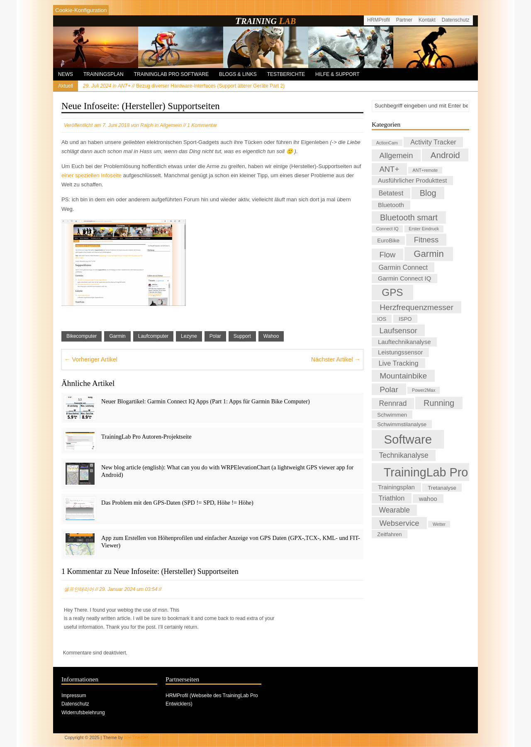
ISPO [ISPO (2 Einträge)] (405, 319)
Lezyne (189, 336)
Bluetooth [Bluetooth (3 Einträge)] (391, 205)
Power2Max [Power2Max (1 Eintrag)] (423, 390)
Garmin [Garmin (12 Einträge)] (428, 254)
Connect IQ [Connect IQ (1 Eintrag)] (387, 229)
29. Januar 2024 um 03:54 (128, 589)
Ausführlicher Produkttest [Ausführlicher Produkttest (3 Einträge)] (412, 180)
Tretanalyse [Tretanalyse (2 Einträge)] (442, 487)
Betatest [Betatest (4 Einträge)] (390, 193)
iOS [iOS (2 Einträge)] (381, 319)
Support (242, 336)
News (65, 74)
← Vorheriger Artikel (90, 359)
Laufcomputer (153, 336)
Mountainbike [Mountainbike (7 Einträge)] (403, 375)
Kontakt (427, 20)
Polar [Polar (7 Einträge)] (389, 389)
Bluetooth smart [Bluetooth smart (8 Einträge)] (409, 217)
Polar (215, 336)
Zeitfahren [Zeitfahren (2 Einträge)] (389, 534)
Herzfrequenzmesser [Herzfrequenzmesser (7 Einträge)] (416, 307)
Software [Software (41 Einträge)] (408, 439)
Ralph (146, 125)
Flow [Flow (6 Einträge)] (388, 254)
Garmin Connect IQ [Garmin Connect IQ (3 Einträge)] (404, 278)
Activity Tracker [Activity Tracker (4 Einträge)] (433, 142)
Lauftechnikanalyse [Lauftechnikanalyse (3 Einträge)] (404, 342)
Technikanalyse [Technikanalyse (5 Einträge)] (404, 456)
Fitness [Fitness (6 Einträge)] (426, 239)
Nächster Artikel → (335, 359)
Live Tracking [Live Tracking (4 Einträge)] (398, 363)
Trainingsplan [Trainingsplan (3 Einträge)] (396, 487)
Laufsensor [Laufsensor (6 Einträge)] (398, 330)
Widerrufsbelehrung (83, 712)
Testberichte (286, 74)
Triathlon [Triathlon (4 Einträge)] (391, 498)
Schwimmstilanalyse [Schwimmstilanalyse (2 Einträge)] (401, 424)
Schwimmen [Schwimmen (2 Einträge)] (392, 415)
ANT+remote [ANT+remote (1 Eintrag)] (425, 170)
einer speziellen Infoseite (91, 175)
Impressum (73, 695)
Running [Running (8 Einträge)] (439, 403)
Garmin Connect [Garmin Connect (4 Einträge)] (403, 267)
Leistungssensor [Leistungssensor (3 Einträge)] (400, 352)
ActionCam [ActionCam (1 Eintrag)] (387, 142)
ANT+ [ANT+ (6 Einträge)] (389, 169)
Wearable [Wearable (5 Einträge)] (394, 510)
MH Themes (136, 737)
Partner (404, 20)
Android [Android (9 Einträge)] (445, 155)
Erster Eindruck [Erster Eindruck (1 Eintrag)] (424, 229)
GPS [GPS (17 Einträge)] (392, 292)
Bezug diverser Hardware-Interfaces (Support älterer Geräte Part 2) (184, 86)
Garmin (117, 336)
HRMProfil (378, 20)
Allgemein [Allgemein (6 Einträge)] (396, 155)
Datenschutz (456, 20)
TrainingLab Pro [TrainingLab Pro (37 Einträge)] (426, 471)
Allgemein (171, 125)
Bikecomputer (81, 336)
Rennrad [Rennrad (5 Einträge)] (393, 403)
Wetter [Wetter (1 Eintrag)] (439, 524)
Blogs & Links (238, 74)
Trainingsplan (103, 74)
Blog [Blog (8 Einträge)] (428, 193)
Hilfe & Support (337, 74)
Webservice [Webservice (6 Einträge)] (399, 523)
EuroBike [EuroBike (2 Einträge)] (388, 240)
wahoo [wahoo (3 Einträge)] (428, 498)
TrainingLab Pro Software (171, 74)
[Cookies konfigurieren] (81, 10)
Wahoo (271, 336)
